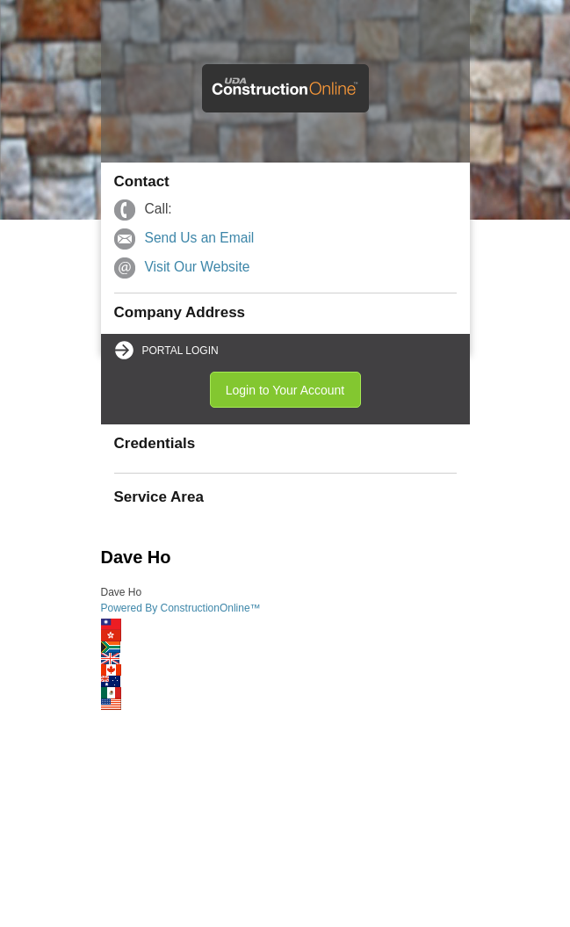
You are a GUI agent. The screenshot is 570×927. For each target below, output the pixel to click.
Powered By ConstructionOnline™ (181, 608)
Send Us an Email (200, 237)
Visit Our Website (197, 266)
